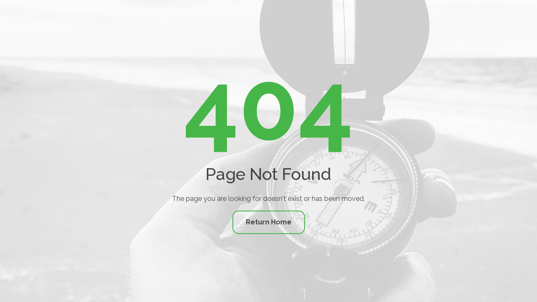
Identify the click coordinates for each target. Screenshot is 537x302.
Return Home (269, 222)
